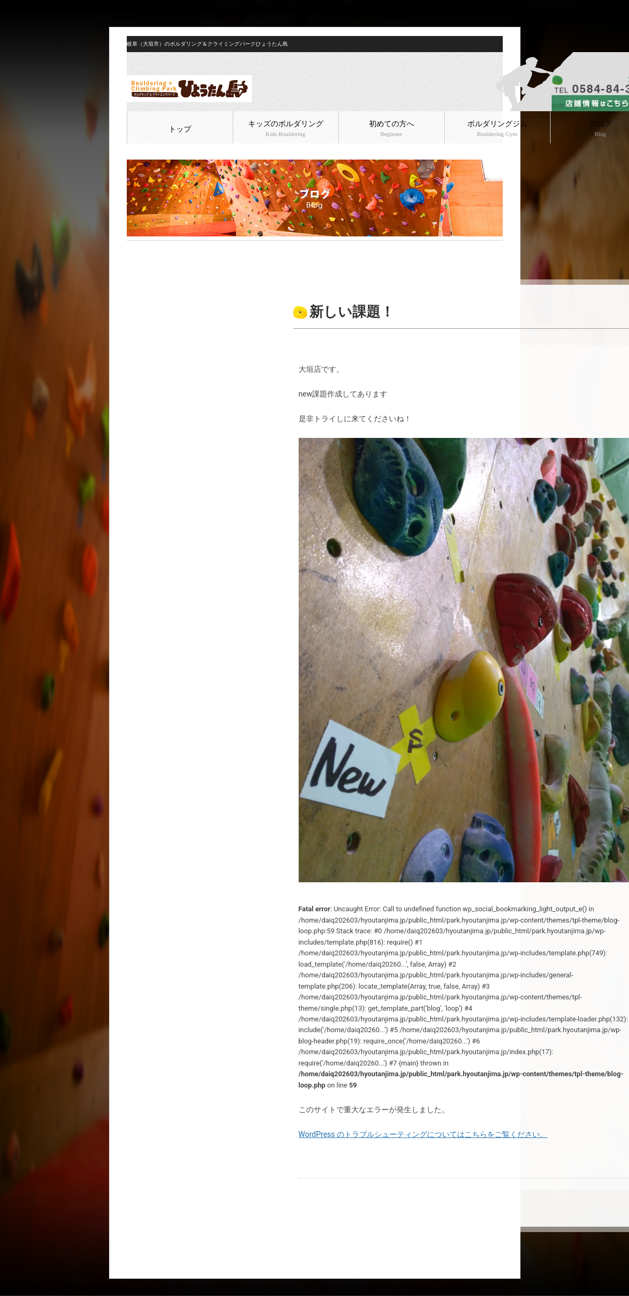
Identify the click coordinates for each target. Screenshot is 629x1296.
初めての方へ (391, 128)
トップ (180, 129)
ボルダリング (195, 249)
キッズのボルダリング (285, 128)
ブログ (159, 249)
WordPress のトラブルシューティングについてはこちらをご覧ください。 (423, 1134)
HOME (135, 249)
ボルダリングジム (497, 128)
